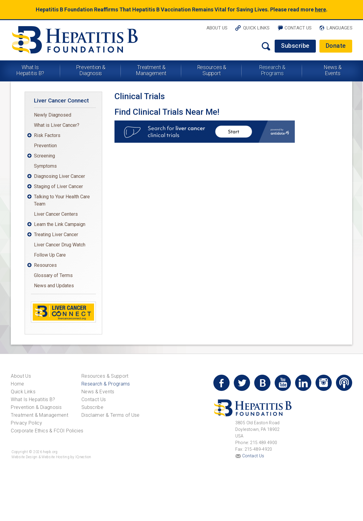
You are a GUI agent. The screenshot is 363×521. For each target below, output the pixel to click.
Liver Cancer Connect (61, 100)
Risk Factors (47, 135)
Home (17, 384)
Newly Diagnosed (52, 115)
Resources (45, 265)
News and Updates (54, 285)
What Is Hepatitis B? (30, 70)
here (320, 9)
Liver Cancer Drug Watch (59, 245)
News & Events (333, 70)
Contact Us (298, 28)
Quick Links (256, 28)
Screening (44, 156)
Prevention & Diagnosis (91, 70)
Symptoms (45, 166)
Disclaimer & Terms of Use (110, 415)
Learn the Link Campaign (59, 224)
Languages (339, 28)
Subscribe (295, 45)
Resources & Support (212, 70)
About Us (216, 28)
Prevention (45, 145)
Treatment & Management (151, 70)
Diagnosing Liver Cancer (59, 176)
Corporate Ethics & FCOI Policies (47, 431)
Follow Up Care (50, 255)
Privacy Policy (26, 423)
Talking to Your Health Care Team (62, 200)
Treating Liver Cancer (56, 234)
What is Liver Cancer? (56, 125)
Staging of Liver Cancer (58, 186)
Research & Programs (272, 70)
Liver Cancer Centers (56, 214)
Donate (336, 45)
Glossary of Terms (53, 275)
